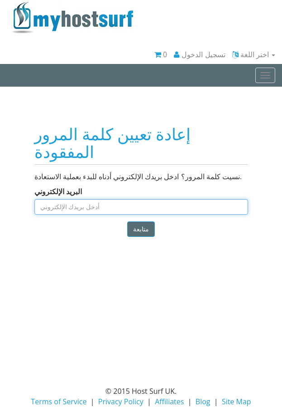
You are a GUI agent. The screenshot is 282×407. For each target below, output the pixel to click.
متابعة (141, 229)
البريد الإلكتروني (58, 191)
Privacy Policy (120, 402)
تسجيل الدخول (199, 54)
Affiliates (169, 402)
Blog (203, 402)
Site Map (236, 402)
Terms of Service (58, 402)
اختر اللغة (253, 54)
